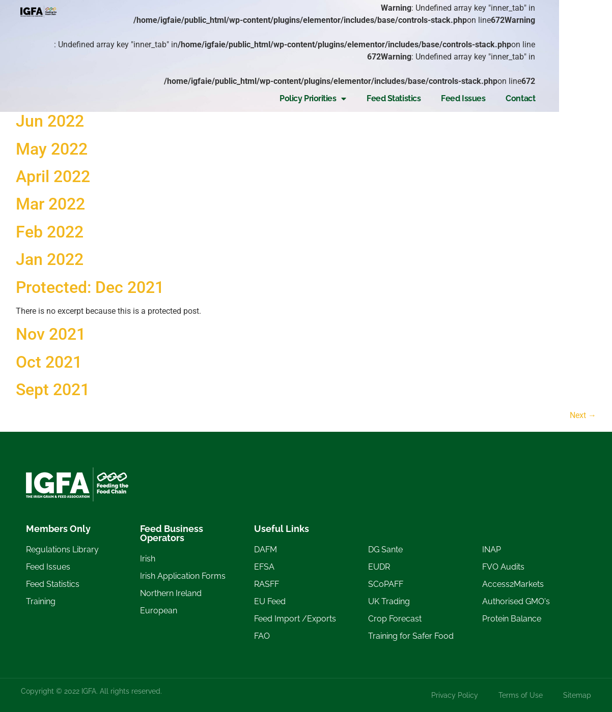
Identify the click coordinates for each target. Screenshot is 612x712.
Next (583, 415)
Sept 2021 (53, 389)
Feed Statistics (446, 74)
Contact (573, 74)
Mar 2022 (50, 204)
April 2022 (53, 176)
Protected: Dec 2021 (90, 287)
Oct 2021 (49, 362)
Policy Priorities (365, 74)
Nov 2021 (51, 334)
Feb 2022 (50, 232)
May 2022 (52, 149)
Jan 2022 (50, 259)
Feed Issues (516, 74)
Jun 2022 (50, 121)
